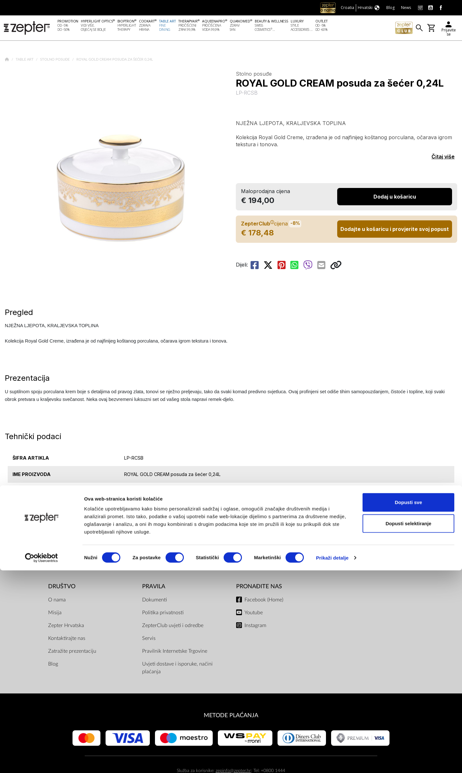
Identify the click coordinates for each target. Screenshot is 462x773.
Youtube (253, 613)
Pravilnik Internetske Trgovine (174, 652)
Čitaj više (443, 158)
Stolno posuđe (55, 61)
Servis (149, 639)
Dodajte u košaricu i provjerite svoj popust (394, 230)
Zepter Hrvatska (66, 626)
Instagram (255, 626)
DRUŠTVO (61, 587)
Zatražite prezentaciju (72, 652)
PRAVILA (153, 587)
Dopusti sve (408, 705)
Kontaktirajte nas (66, 639)
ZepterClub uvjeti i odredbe (172, 626)
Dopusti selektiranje (409, 726)
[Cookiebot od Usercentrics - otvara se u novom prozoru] (41, 760)
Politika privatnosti (163, 613)
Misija (55, 613)
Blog (53, 665)
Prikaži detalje (332, 760)
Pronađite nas (259, 587)
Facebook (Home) (263, 601)
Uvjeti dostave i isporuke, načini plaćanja (177, 669)
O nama (57, 601)
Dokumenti (154, 601)
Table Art (25, 61)
